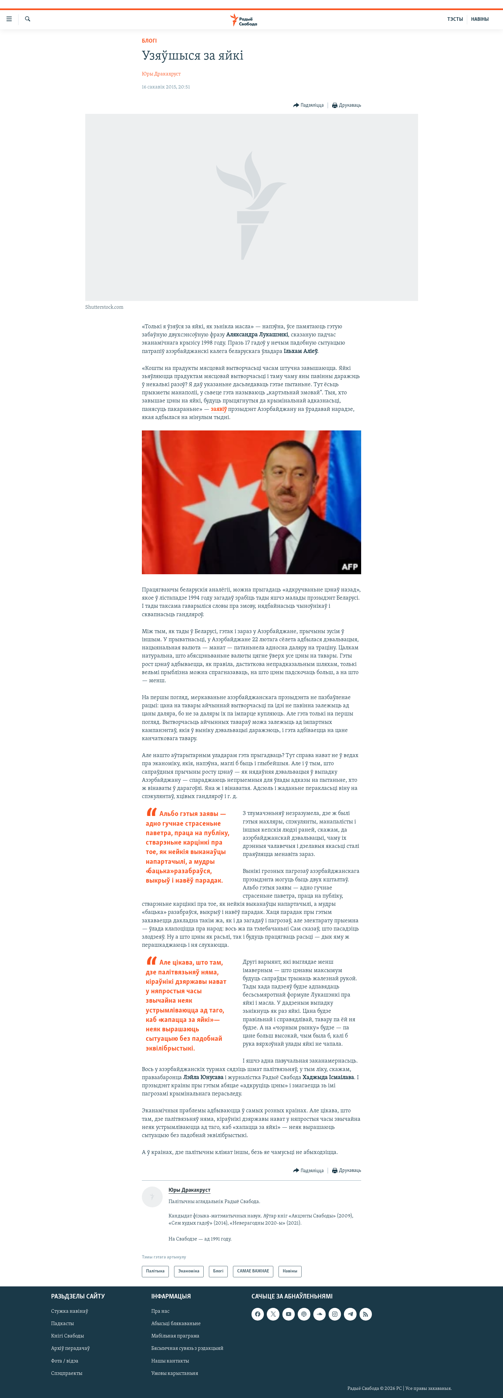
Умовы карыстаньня (174, 1373)
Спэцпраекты (66, 1373)
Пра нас (160, 1311)
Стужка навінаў (69, 1311)
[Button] (308, 105)
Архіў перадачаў (70, 1348)
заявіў (219, 409)
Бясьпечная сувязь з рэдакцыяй (187, 1348)
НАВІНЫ (480, 19)
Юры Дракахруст (161, 74)
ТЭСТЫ (455, 19)
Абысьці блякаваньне (176, 1323)
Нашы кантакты (170, 1361)
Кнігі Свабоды (67, 1336)
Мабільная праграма (175, 1336)
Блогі (149, 41)
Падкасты (62, 1323)
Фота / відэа (64, 1361)
